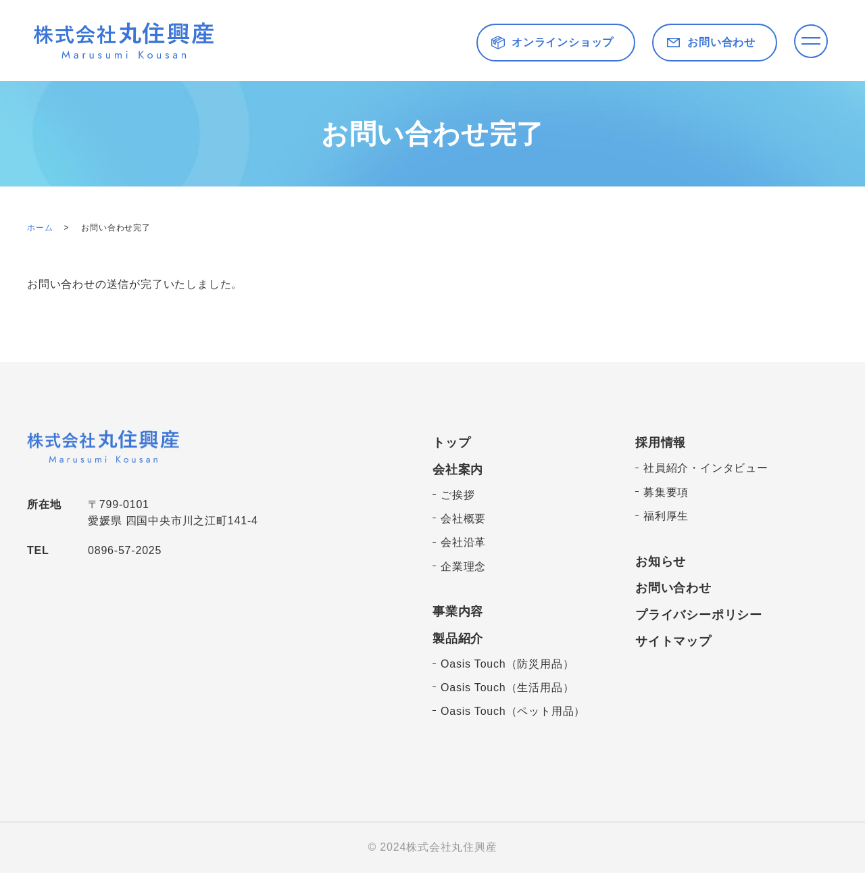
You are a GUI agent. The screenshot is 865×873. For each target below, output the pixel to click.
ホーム (40, 227)
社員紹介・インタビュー (705, 468)
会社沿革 (463, 542)
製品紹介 (457, 638)
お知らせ (660, 561)
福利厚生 (666, 516)
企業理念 (463, 566)
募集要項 (666, 492)
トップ (451, 442)
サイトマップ (673, 641)
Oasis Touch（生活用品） (507, 687)
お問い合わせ (721, 42)
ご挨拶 (457, 495)
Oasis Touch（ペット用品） (513, 711)
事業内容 (457, 611)
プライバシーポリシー (698, 615)
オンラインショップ (563, 42)
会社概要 (463, 518)
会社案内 (457, 469)
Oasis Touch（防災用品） (507, 664)
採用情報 (660, 442)
